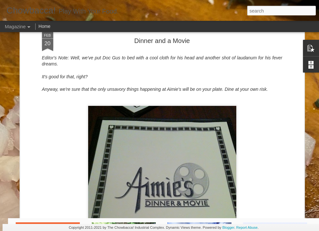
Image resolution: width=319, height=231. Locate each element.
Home (44, 26)
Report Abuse (247, 227)
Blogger (228, 227)
